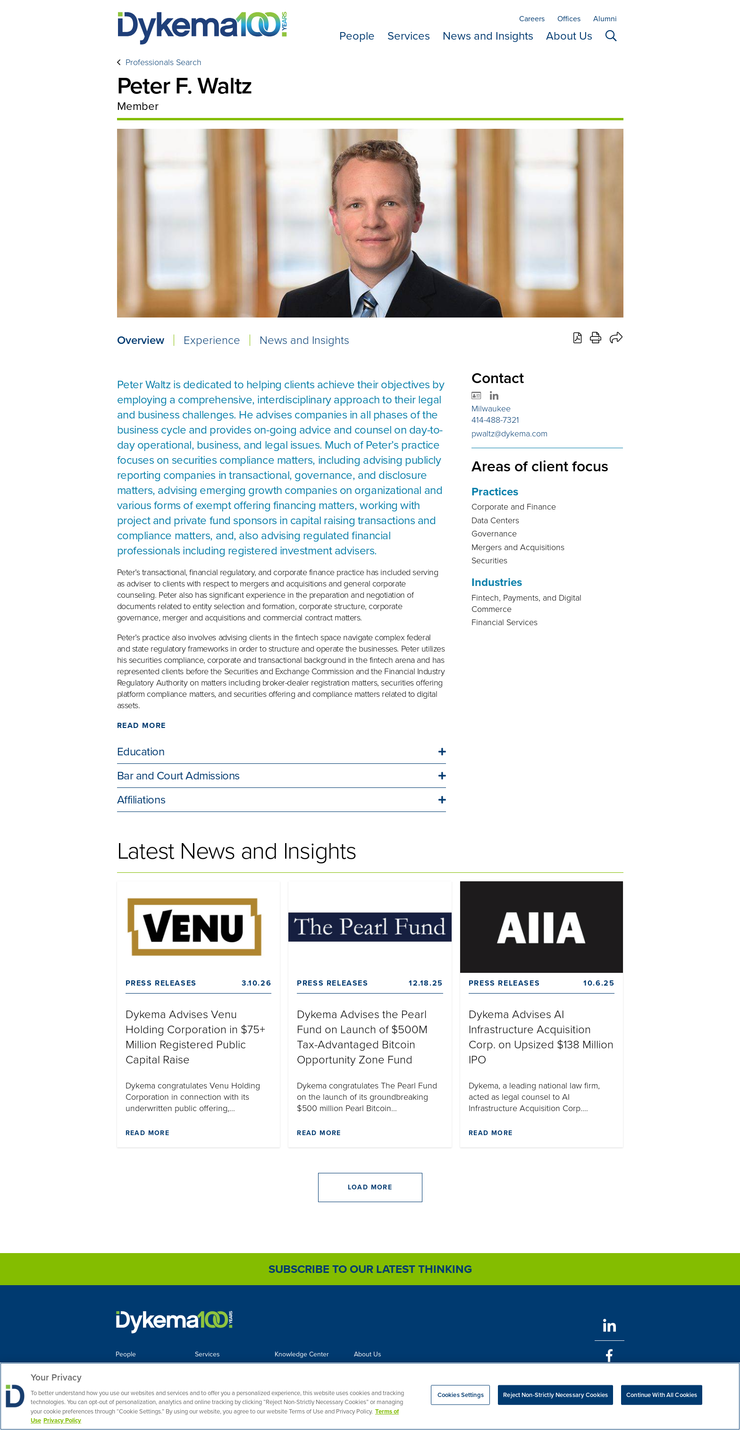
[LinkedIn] (609, 1325)
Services (408, 35)
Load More (370, 1187)
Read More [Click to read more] (141, 725)
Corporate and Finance (513, 506)
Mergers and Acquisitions (517, 547)
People (357, 35)
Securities (489, 560)
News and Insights (488, 35)
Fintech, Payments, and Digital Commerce (526, 603)
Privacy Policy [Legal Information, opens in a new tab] (62, 1420)
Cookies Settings (460, 1394)
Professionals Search (164, 62)
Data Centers (495, 520)
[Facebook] (609, 1356)
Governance (494, 533)
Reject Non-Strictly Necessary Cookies (555, 1394)
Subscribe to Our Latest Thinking (370, 1269)
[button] (281, 751)
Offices (568, 18)
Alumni (605, 18)
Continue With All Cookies (661, 1394)
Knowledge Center (302, 1354)
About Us (569, 35)
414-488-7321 (495, 420)
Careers (532, 18)
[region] (370, 1396)
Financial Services (504, 622)
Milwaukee (491, 408)
